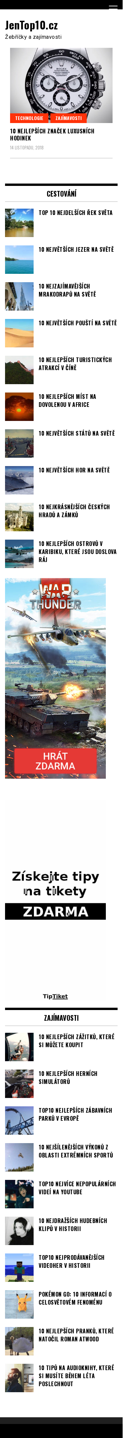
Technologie (29, 117)
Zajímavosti (68, 117)
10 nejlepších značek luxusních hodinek (52, 134)
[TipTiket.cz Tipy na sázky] (55, 997)
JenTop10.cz (31, 24)
